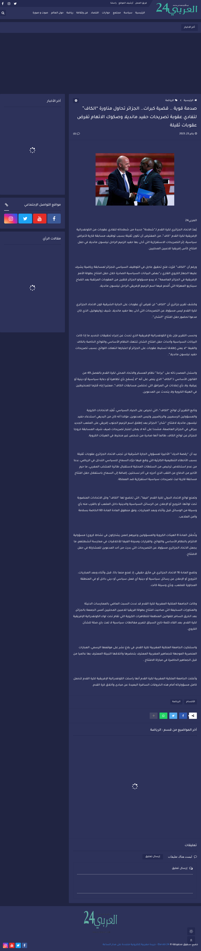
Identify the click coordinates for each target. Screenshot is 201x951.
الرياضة (171, 100)
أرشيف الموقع (126, 3)
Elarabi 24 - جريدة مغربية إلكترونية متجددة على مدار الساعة (136, 944)
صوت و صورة (40, 13)
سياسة (128, 13)
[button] (183, 716)
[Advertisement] (100, 63)
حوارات (106, 13)
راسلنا (113, 3)
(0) (76, 134)
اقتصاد (95, 13)
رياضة (69, 13)
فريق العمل (141, 3)
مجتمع (117, 13)
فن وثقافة (82, 13)
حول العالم (57, 13)
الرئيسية (140, 13)
